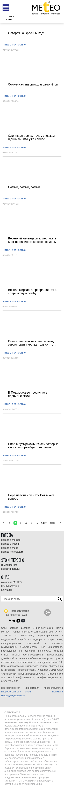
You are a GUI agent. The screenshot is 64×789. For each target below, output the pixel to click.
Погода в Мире (9, 547)
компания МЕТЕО (11, 582)
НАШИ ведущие (10, 586)
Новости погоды (10, 568)
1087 (44, 523)
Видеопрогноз (9, 565)
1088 (52, 523)
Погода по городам (12, 551)
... (37, 523)
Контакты (6, 590)
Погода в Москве (10, 539)
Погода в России (10, 543)
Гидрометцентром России (16, 691)
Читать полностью (14, 44)
